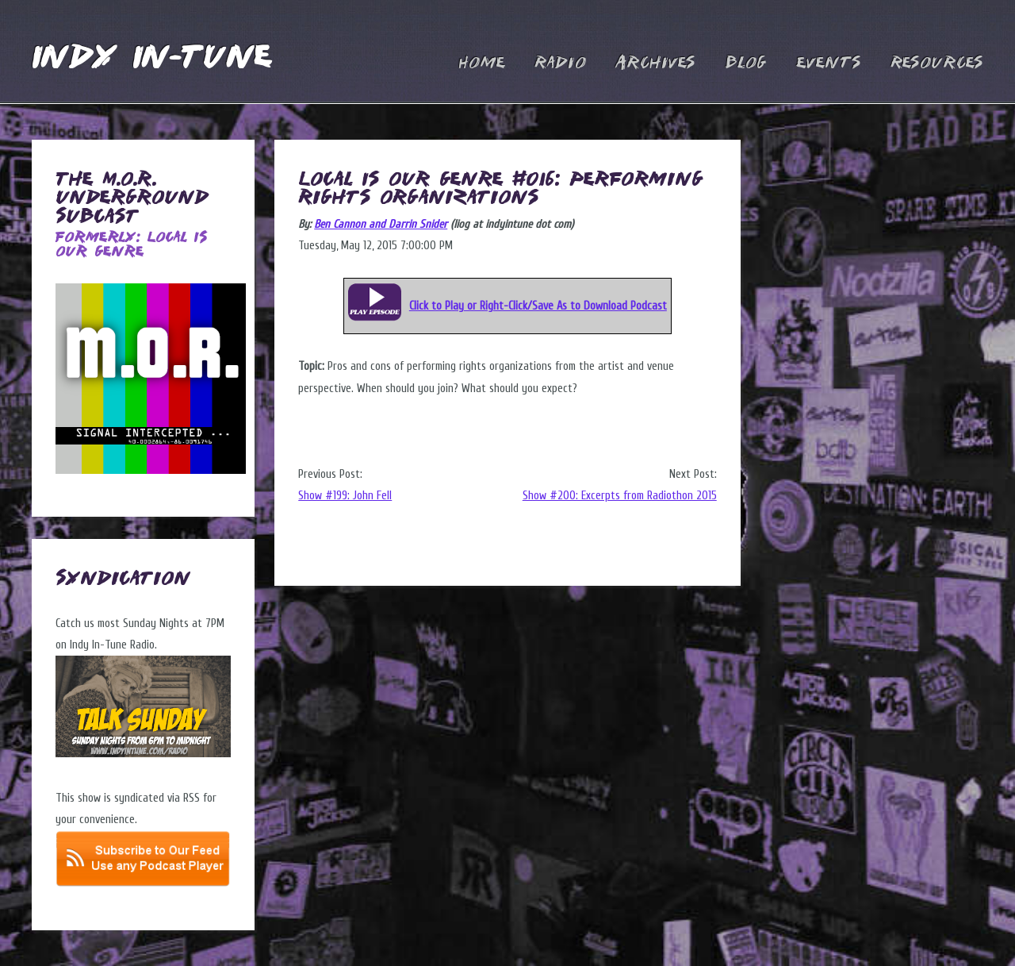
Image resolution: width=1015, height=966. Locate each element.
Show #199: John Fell (345, 495)
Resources (937, 63)
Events (828, 63)
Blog (746, 63)
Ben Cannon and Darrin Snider (380, 224)
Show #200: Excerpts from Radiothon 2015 (620, 495)
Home (481, 63)
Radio (560, 63)
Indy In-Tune (151, 59)
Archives (655, 63)
